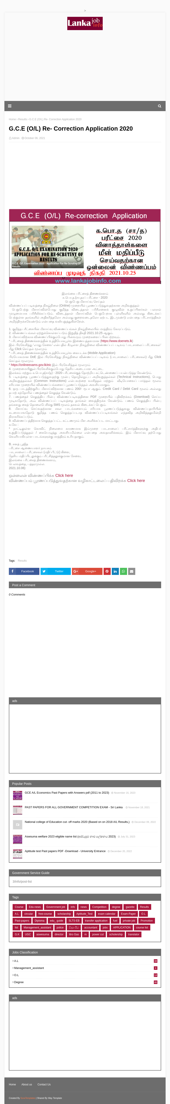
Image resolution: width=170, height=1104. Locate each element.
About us (26, 1084)
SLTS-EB (74, 920)
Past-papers (22, 920)
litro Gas (74, 934)
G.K (17, 934)
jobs (105, 927)
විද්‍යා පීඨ (74, 927)
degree (116, 907)
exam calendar (107, 913)
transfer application (96, 920)
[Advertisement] (85, 66)
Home (12, 1084)
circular (28, 913)
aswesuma (42, 934)
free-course (45, 913)
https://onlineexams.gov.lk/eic (31, 365)
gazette (130, 907)
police (60, 927)
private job (129, 920)
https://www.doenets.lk (116, 341)
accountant (90, 927)
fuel (115, 920)
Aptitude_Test (84, 913)
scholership (116, 934)
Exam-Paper (128, 913)
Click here (64, 475)
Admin (15, 138)
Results (22, 560)
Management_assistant (37, 927)
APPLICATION (121, 927)
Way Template (55, 1098)
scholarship (64, 913)
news (84, 907)
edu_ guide (56, 920)
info (73, 907)
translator (133, 934)
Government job (55, 907)
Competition (99, 907)
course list (142, 927)
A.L (17, 913)
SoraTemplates (28, 1098)
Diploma (39, 920)
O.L (143, 913)
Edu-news (35, 907)
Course (19, 907)
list (16, 927)
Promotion (147, 920)
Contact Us (43, 1084)
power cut (98, 934)
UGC (28, 934)
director (59, 934)
